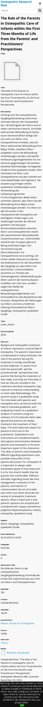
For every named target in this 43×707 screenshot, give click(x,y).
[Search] (19, 10)
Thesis (4, 642)
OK (22, 705)
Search (39, 10)
